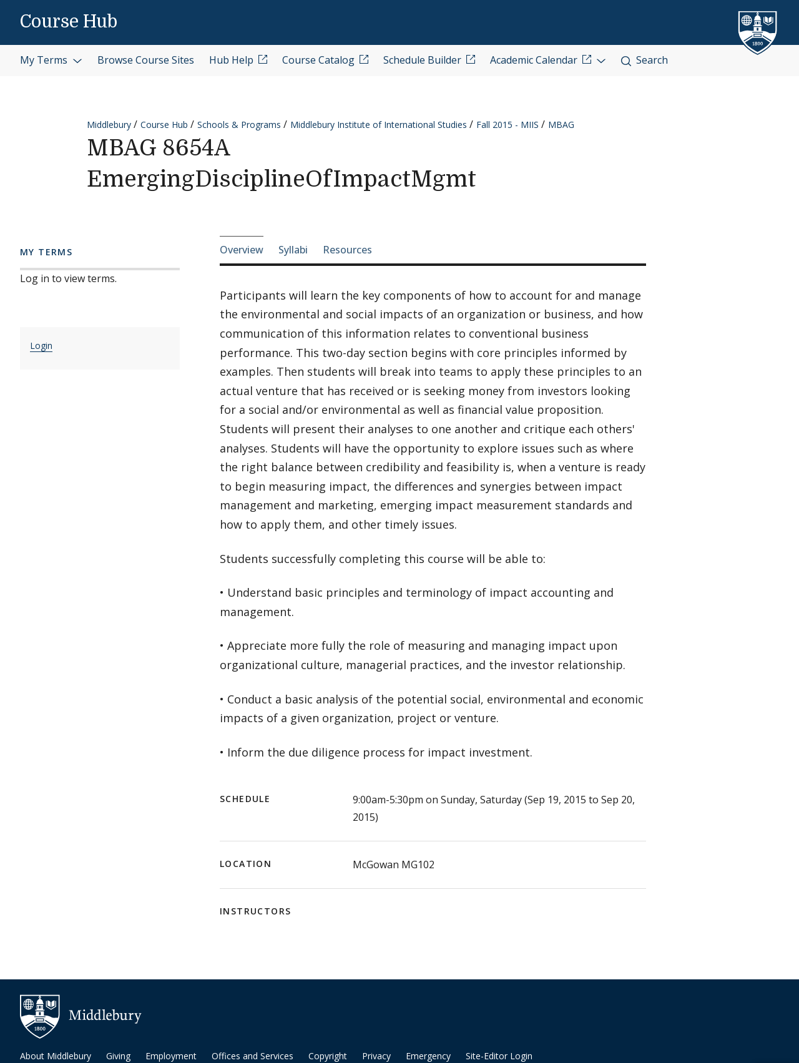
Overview (241, 250)
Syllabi (293, 250)
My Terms (51, 60)
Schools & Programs (239, 124)
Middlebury (109, 124)
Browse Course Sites (145, 60)
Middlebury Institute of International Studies (378, 124)
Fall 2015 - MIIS (507, 124)
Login (41, 345)
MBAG (561, 124)
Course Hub (68, 22)
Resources (347, 250)
